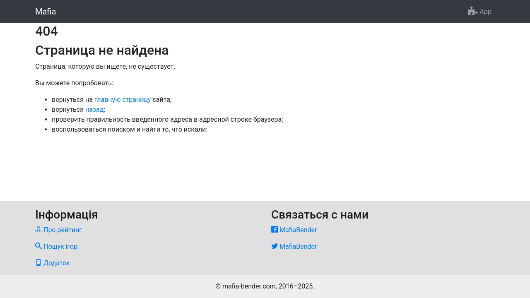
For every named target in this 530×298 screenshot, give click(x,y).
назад (94, 109)
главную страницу (122, 99)
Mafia (45, 12)
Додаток (52, 263)
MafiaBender (294, 230)
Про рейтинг (58, 230)
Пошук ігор (56, 246)
